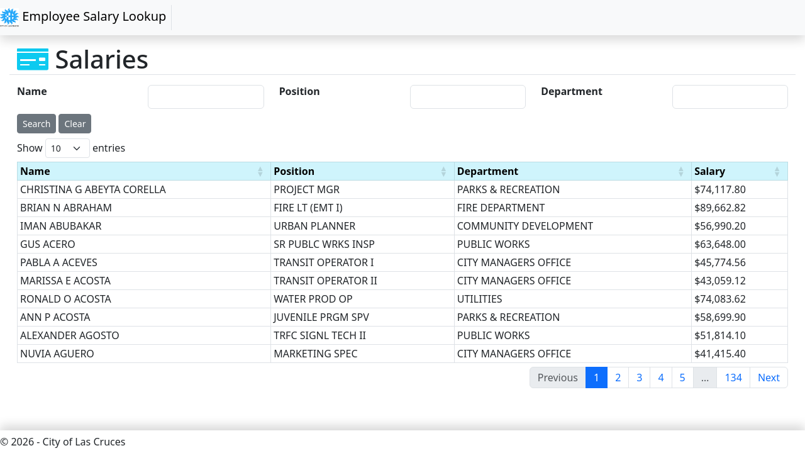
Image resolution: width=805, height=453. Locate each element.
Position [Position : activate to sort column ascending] (294, 171)
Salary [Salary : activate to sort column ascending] (709, 171)
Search (36, 124)
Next (769, 377)
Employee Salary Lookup (83, 17)
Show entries (71, 148)
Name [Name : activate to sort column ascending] (35, 171)
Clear (75, 124)
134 (732, 377)
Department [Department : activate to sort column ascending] (488, 171)
